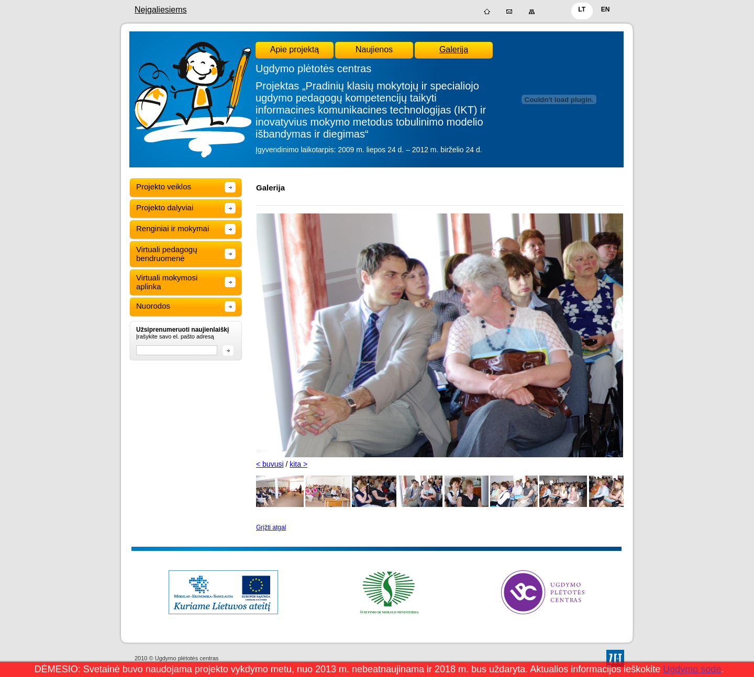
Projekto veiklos (163, 186)
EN (605, 9)
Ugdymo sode (692, 669)
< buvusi (270, 464)
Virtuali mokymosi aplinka (166, 282)
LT (581, 9)
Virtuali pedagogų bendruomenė (166, 254)
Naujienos (374, 49)
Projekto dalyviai (164, 207)
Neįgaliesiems (161, 9)
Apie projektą (294, 49)
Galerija (453, 49)
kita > (298, 464)
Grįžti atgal (271, 527)
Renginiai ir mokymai (172, 228)
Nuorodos (153, 305)
